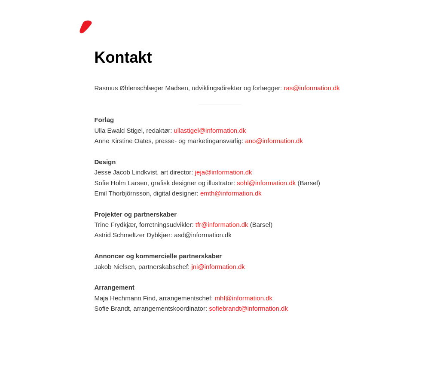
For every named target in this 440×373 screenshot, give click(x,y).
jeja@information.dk (223, 172)
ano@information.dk (273, 140)
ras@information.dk (311, 88)
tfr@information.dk (222, 224)
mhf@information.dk (243, 298)
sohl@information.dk (266, 182)
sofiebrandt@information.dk (248, 308)
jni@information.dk (217, 266)
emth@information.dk (231, 193)
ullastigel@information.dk (210, 130)
